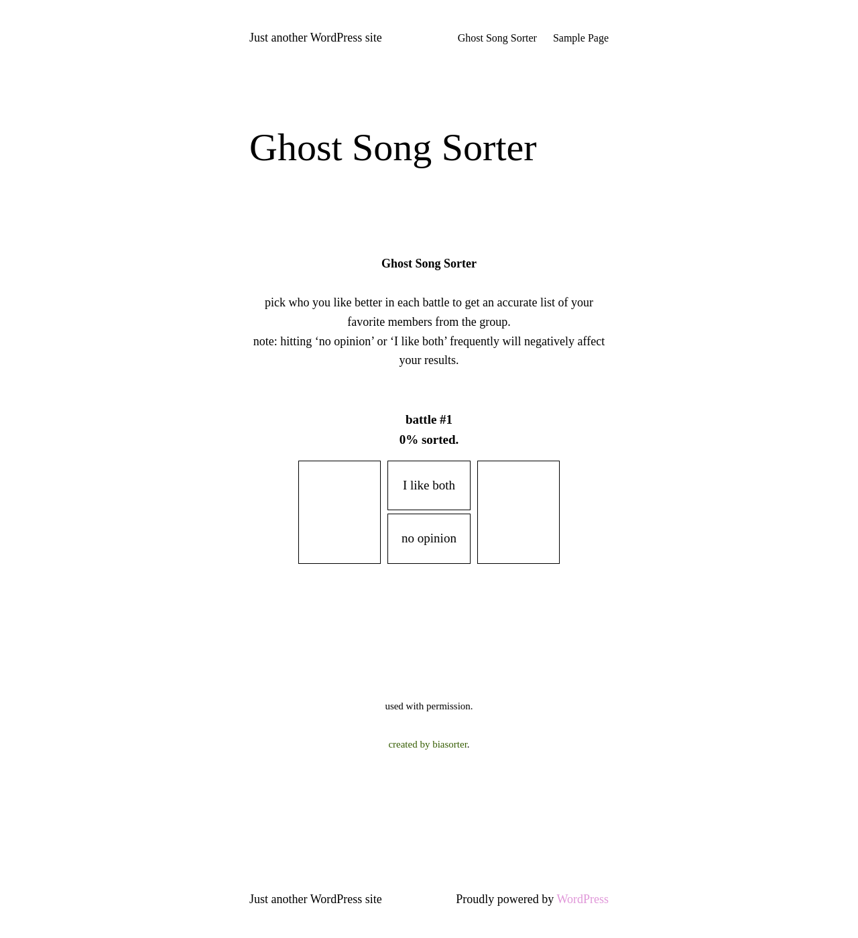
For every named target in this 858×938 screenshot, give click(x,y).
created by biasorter (427, 744)
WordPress (582, 899)
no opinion (429, 538)
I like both (429, 485)
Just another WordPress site (315, 37)
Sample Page (581, 38)
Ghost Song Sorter (497, 38)
